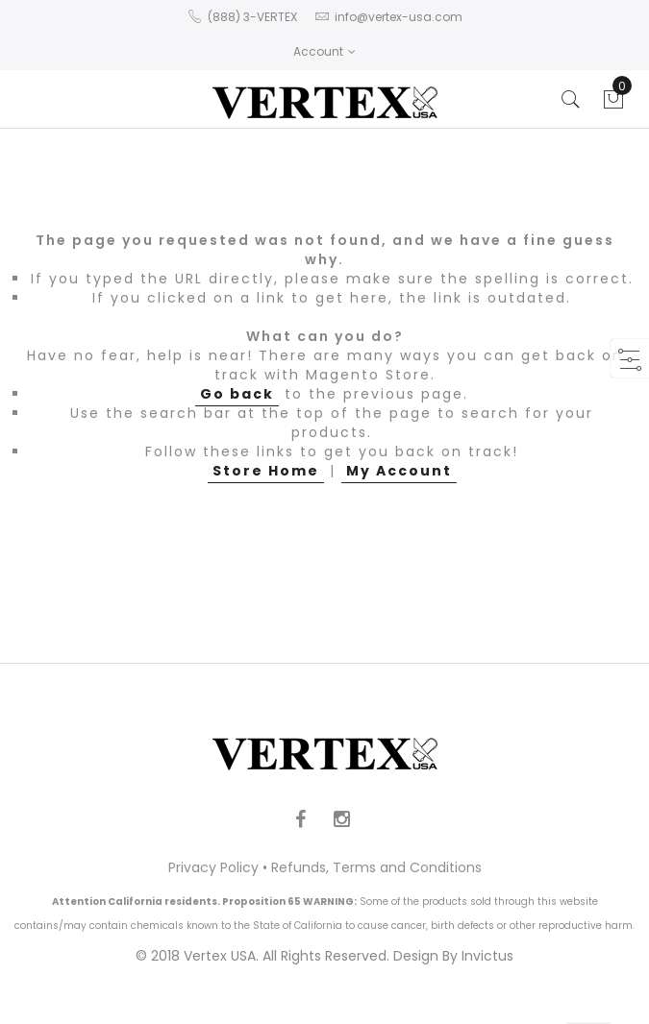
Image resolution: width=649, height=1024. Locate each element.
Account (324, 51)
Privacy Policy (213, 867)
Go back (237, 393)
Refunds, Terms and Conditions (376, 867)
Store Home (265, 470)
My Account (399, 470)
